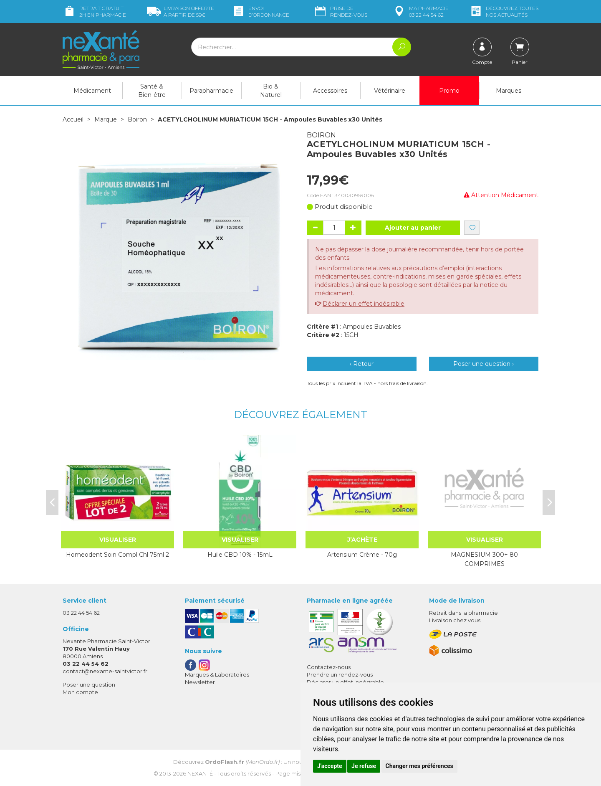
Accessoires (330, 90)
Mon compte (80, 692)
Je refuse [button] (363, 766)
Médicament (92, 90)
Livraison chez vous (454, 620)
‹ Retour (362, 364)
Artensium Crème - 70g (362, 554)
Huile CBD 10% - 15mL (240, 554)
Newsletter (200, 682)
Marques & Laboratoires (217, 674)
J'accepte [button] (329, 766)
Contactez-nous (329, 667)
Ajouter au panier (413, 227)
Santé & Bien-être (152, 91)
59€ (180, 11)
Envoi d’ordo (260, 11)
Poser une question (89, 684)
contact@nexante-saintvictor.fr (105, 671)
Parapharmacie (211, 90)
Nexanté (200, 773)
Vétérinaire (389, 90)
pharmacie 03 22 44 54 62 (420, 11)
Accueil (73, 119)
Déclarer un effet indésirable (363, 303)
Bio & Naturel (271, 91)
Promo (449, 90)
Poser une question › (483, 364)
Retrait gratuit (94, 11)
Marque (105, 119)
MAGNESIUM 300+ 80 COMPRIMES (484, 559)
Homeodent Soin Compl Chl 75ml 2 (117, 554)
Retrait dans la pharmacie (463, 612)
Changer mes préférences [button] (419, 766)
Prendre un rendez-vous (340, 674)
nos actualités (503, 11)
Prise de (340, 11)
